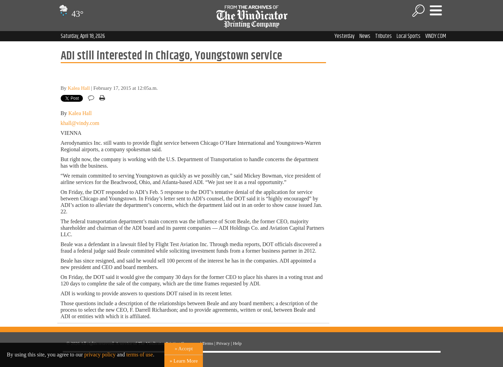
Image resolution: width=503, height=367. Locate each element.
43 (70, 13)
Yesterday (345, 36)
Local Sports (408, 36)
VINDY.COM (435, 36)
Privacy (223, 343)
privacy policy (100, 354)
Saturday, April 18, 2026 (83, 36)
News (364, 36)
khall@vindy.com (80, 123)
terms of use (139, 354)
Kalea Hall (79, 88)
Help (237, 343)
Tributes (383, 36)
